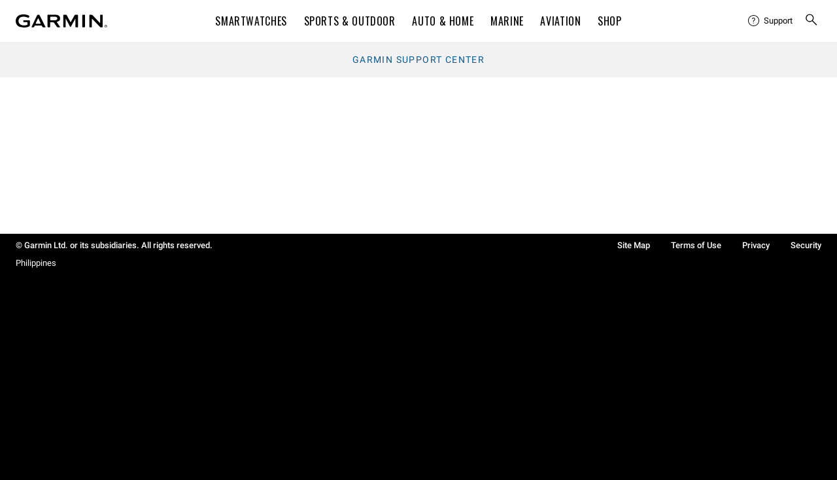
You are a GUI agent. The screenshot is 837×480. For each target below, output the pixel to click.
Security (806, 245)
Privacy (756, 245)
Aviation (560, 21)
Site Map (633, 245)
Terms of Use (696, 245)
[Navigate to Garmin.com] (61, 21)
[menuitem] (771, 21)
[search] (811, 21)
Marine (507, 21)
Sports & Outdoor (350, 21)
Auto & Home (442, 21)
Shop (610, 21)
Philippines (36, 263)
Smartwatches (251, 21)
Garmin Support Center (418, 59)
